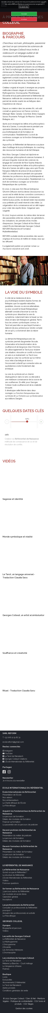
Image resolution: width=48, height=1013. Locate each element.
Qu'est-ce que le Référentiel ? (15, 872)
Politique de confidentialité (22, 1001)
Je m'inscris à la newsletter (14, 781)
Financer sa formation (11, 822)
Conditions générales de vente (15, 991)
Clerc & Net (31, 998)
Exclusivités (7, 980)
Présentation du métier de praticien (17, 835)
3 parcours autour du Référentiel (16, 891)
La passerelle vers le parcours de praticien (20, 825)
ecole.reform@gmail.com (13, 742)
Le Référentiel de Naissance (14, 939)
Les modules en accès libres (14, 894)
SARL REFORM (9, 733)
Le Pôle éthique (9, 806)
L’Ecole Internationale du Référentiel (17, 878)
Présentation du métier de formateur (17, 852)
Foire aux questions (11, 883)
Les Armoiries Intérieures (13, 950)
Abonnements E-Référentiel (14, 982)
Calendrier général (10, 897)
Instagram (8, 751)
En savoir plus (23, 7)
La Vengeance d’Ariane (12, 966)
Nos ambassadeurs (10, 800)
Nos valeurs (7, 797)
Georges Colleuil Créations (15, 759)
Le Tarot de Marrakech (13, 756)
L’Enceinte (7, 947)
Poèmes (6, 969)
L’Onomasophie (9, 953)
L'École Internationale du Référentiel (18, 762)
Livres (5, 977)
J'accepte (24, 14)
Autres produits (9, 988)
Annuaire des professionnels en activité (19, 913)
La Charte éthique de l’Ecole (14, 803)
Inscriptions (7, 900)
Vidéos (5, 880)
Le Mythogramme (10, 942)
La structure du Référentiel (13, 875)
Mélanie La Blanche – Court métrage (18, 963)
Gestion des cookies (24, 1008)
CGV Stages (28, 1004)
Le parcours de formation (13, 816)
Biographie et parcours (12, 928)
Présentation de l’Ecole (12, 795)
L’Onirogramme (9, 944)
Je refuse (24, 19)
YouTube (7, 753)
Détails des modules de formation (17, 819)
